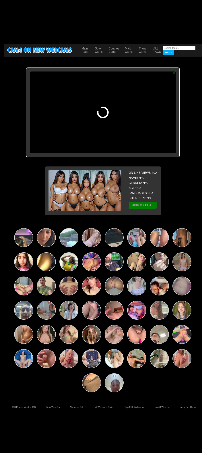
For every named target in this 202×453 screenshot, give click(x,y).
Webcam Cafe (77, 407)
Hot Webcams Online (104, 407)
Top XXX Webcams (134, 407)
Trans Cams (142, 50)
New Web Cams (54, 407)
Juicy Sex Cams (188, 407)
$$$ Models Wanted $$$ (24, 407)
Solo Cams (99, 50)
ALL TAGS (157, 50)
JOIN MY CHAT (142, 205)
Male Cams (129, 50)
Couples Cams (113, 50)
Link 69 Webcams (162, 407)
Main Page (84, 50)
